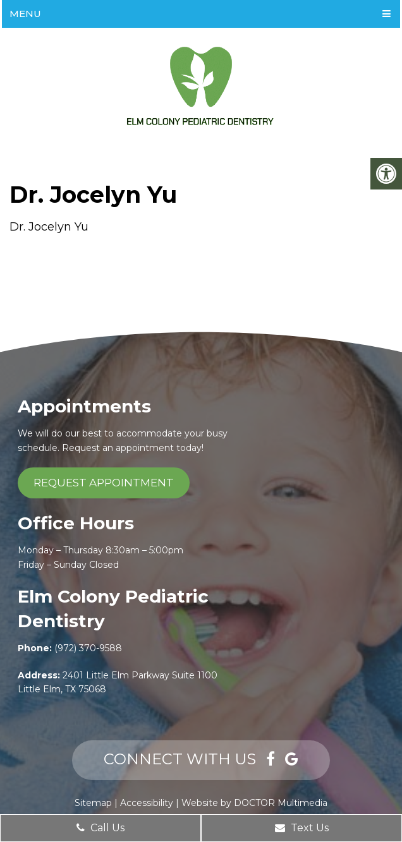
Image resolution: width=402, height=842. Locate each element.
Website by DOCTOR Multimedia (254, 803)
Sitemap (93, 803)
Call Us (100, 828)
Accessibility (146, 803)
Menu (25, 14)
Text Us (302, 828)
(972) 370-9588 (88, 648)
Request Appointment (104, 482)
